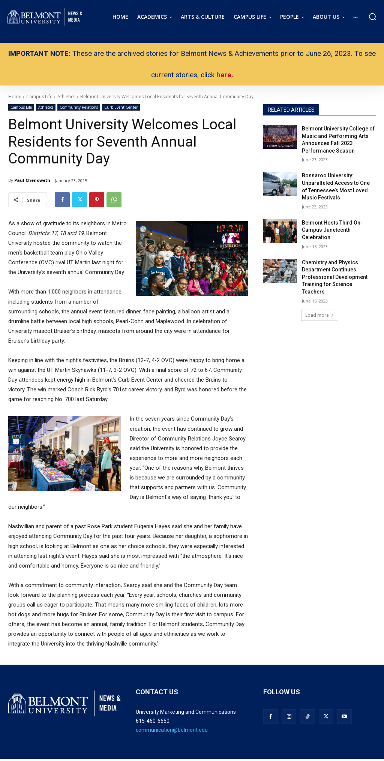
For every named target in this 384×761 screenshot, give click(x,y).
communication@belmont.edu (172, 730)
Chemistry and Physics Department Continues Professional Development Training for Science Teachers (335, 277)
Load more (319, 315)
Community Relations (78, 107)
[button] (372, 16)
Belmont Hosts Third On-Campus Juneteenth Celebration (332, 230)
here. (224, 74)
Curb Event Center (121, 107)
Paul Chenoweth (32, 180)
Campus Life (21, 107)
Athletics (46, 107)
